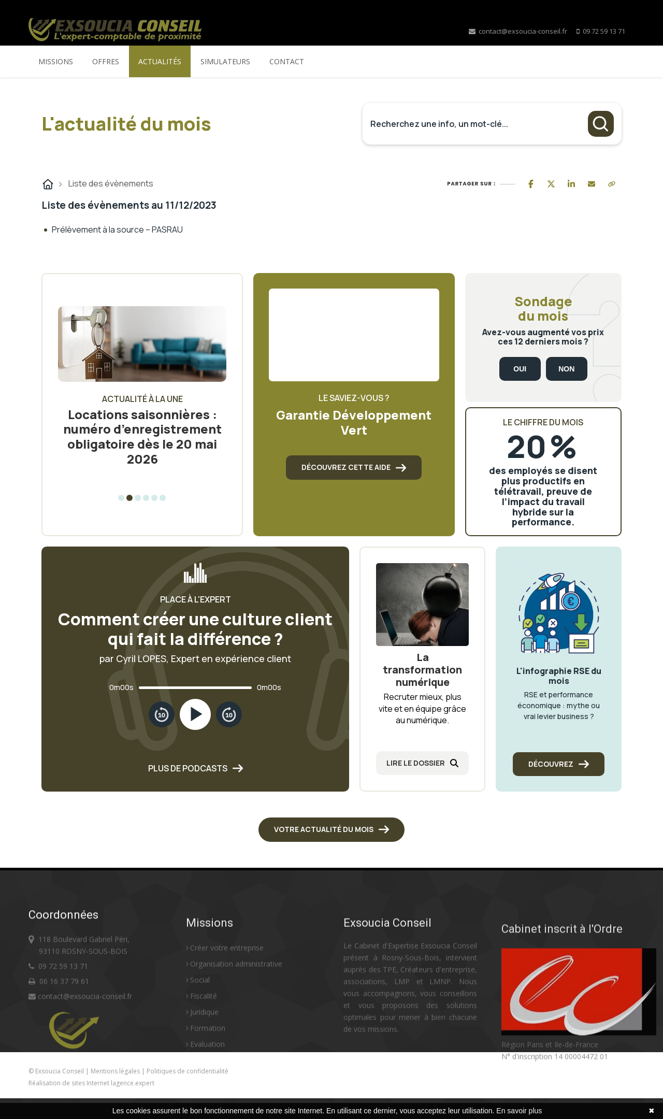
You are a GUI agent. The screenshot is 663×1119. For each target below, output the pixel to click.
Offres (105, 61)
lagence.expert (132, 1083)
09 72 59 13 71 (604, 31)
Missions (55, 61)
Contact (286, 61)
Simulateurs (225, 61)
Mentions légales (116, 1071)
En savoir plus (519, 1111)
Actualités (159, 61)
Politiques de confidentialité (187, 1071)
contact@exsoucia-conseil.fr (518, 31)
